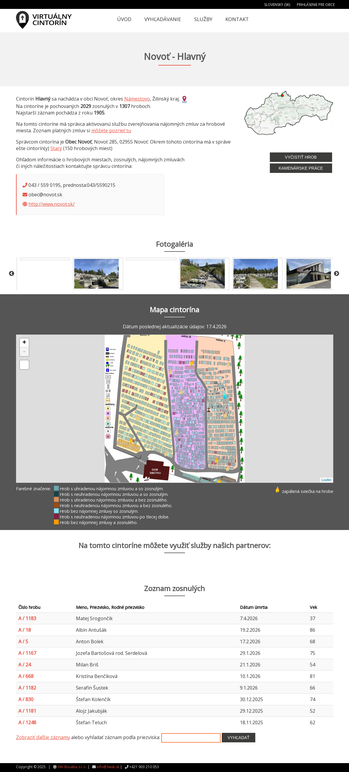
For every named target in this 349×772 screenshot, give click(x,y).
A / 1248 (27, 722)
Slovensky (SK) (277, 4)
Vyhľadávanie (162, 19)
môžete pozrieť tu (111, 130)
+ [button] (24, 342)
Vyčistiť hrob (301, 157)
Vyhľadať (239, 737)
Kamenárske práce (301, 168)
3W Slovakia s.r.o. (72, 766)
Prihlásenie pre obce (316, 4)
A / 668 (26, 676)
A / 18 (24, 630)
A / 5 (23, 641)
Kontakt (237, 19)
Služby (203, 19)
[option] (42, 274)
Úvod (124, 19)
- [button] (24, 351)
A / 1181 (27, 711)
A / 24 (24, 664)
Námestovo (137, 98)
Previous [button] (12, 273)
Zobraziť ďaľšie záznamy (43, 737)
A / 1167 (27, 653)
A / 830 (26, 699)
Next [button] (337, 273)
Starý (56, 148)
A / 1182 (27, 688)
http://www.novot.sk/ (51, 204)
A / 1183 (27, 618)
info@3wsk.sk (108, 766)
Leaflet (326, 480)
